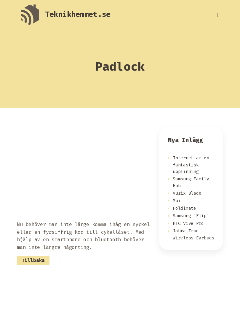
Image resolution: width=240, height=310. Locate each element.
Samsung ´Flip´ (191, 215)
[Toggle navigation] (218, 14)
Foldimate (184, 208)
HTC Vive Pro (188, 223)
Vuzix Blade (187, 193)
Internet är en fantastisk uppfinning (191, 164)
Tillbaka (33, 260)
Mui (176, 200)
